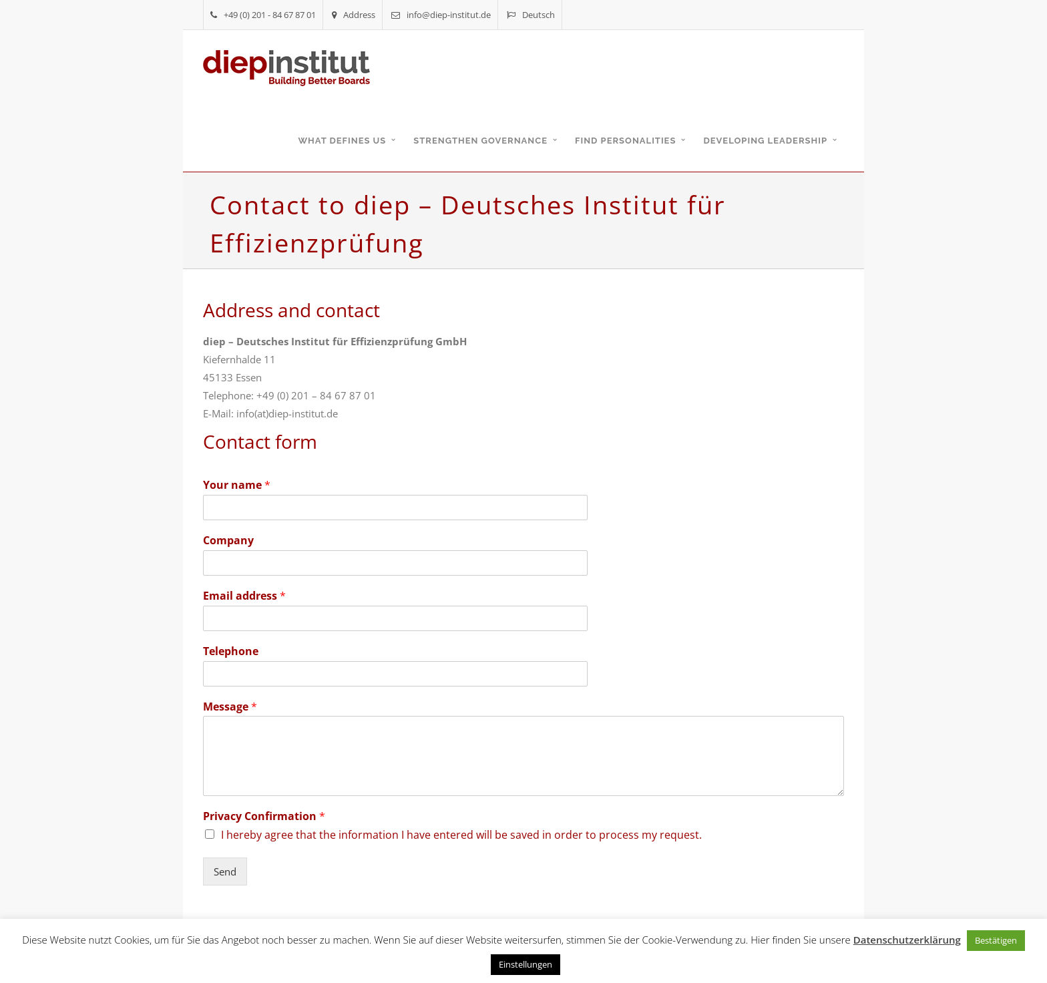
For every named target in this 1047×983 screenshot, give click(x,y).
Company (228, 541)
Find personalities (625, 141)
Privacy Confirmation (264, 816)
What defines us (342, 141)
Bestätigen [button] (996, 940)
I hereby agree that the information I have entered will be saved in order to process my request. (461, 834)
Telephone (230, 651)
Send (225, 871)
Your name (236, 485)
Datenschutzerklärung (907, 939)
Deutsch (531, 15)
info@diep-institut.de (441, 15)
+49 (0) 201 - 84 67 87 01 (263, 15)
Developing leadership (765, 141)
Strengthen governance (480, 141)
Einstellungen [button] (525, 964)
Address (353, 15)
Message (230, 707)
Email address (244, 596)
